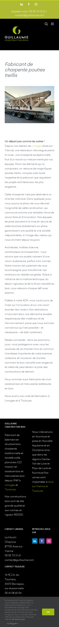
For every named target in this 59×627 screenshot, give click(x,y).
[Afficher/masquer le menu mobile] (52, 24)
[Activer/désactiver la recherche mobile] (46, 24)
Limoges (36, 146)
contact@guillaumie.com (29, 15)
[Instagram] (49, 541)
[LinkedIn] (34, 541)
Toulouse (10, 489)
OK (48, 611)
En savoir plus (18, 619)
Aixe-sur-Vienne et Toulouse (43, 486)
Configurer (13, 623)
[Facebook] (42, 541)
